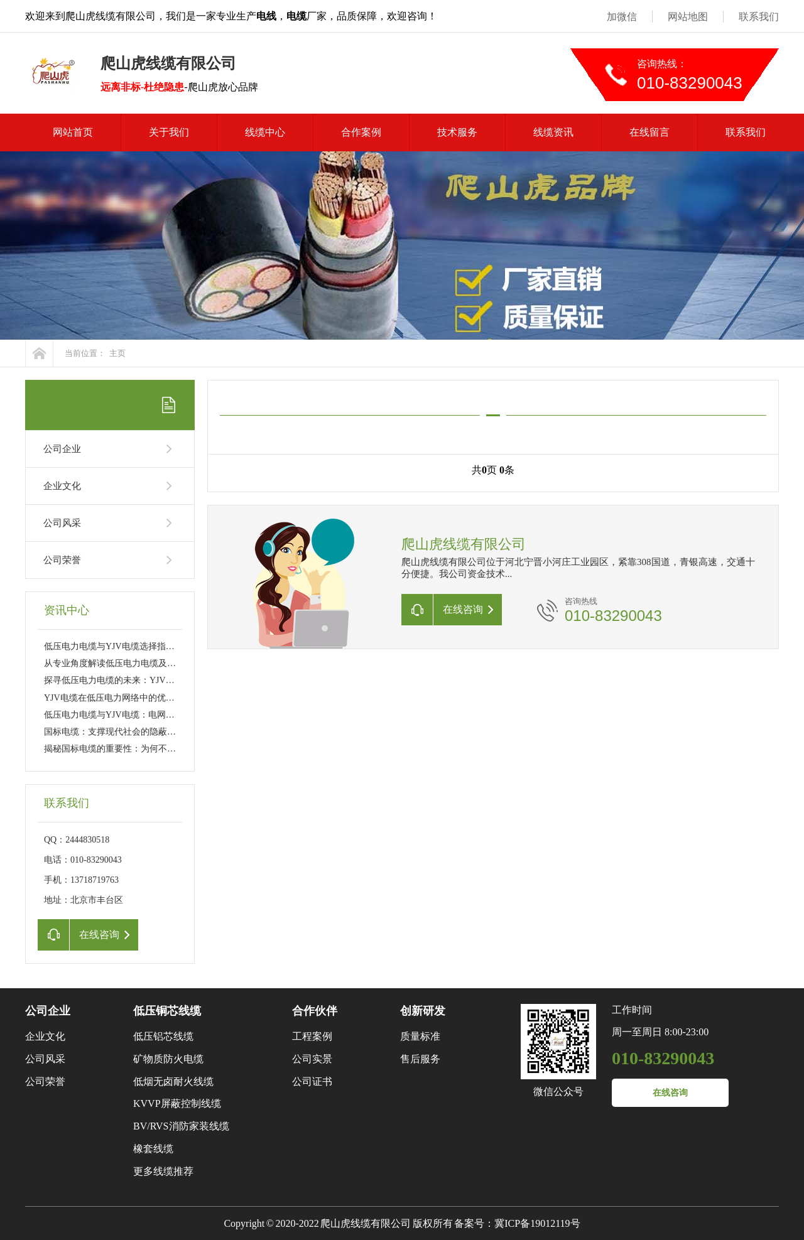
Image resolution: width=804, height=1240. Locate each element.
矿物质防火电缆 (168, 1059)
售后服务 (420, 1059)
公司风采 (62, 523)
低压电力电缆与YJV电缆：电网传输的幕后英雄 (135, 715)
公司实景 (312, 1059)
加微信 (622, 16)
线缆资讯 (553, 132)
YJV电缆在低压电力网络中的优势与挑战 (122, 698)
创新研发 (422, 1011)
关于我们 (169, 132)
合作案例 (361, 132)
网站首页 (73, 132)
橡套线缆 (153, 1148)
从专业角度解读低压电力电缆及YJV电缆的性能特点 (144, 663)
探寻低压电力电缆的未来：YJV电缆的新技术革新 (140, 680)
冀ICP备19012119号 (537, 1223)
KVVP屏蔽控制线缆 (177, 1103)
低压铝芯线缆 (163, 1036)
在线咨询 (670, 1092)
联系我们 (759, 16)
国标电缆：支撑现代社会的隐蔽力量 (114, 731)
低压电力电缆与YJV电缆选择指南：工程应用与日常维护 (153, 646)
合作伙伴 (314, 1011)
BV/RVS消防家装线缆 (181, 1126)
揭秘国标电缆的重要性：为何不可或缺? (120, 748)
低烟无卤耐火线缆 (173, 1081)
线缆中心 (265, 132)
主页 (117, 353)
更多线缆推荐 (163, 1171)
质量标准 (420, 1036)
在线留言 (649, 132)
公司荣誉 (62, 560)
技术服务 (457, 132)
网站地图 (688, 16)
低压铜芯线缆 (167, 1011)
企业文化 (62, 486)
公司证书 (312, 1081)
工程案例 (312, 1036)
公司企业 (62, 449)
